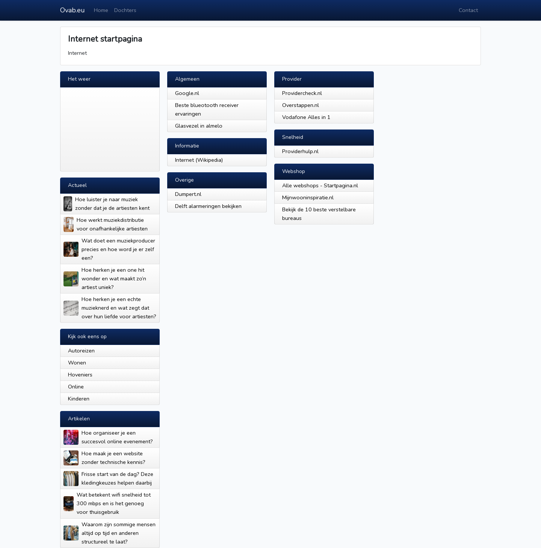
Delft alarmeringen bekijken (208, 206)
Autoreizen (81, 350)
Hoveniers (80, 374)
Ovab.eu (72, 10)
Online (76, 386)
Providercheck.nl (302, 93)
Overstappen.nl (300, 105)
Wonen (77, 362)
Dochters (125, 10)
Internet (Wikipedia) (199, 160)
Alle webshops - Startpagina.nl (320, 185)
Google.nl (187, 93)
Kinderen (78, 398)
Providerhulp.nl (300, 151)
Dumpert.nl (188, 194)
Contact (468, 10)
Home (101, 10)
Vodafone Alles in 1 (306, 117)
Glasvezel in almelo (198, 125)
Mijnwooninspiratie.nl (308, 197)
